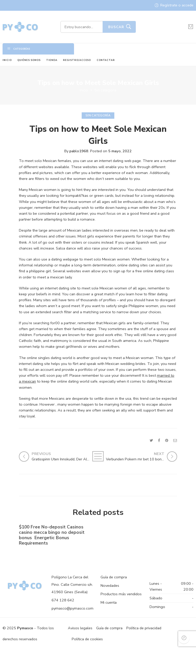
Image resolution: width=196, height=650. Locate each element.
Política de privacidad (143, 628)
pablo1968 (78, 151)
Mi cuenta (109, 602)
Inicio (84, 90)
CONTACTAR (106, 60)
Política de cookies (87, 639)
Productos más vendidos (121, 594)
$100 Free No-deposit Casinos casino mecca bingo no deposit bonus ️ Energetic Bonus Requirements (51, 536)
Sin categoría (105, 90)
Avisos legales (80, 628)
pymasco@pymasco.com (72, 608)
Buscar (116, 27)
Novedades (110, 585)
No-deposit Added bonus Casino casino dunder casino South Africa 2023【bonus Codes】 (135, 534)
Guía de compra (114, 577)
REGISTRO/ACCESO (77, 60)
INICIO (7, 60)
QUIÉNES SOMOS (29, 60)
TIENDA (51, 60)
